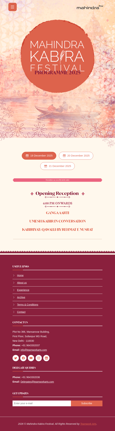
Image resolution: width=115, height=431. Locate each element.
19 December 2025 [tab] (39, 155)
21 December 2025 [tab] (57, 166)
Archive (21, 297)
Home (20, 275)
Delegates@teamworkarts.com (37, 381)
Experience (23, 290)
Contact (21, 312)
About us (22, 282)
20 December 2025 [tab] (76, 155)
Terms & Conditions (27, 304)
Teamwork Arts (88, 423)
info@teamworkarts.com (34, 349)
